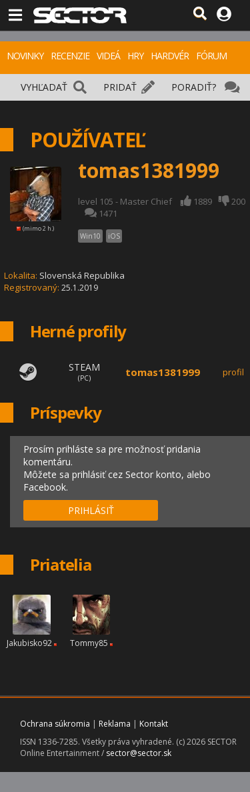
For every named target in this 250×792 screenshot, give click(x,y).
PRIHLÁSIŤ (91, 510)
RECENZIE (70, 55)
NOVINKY (25, 55)
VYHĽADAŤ (44, 87)
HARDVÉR (170, 55)
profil (233, 372)
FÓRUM (211, 55)
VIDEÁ (108, 55)
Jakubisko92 (29, 643)
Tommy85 (89, 643)
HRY (135, 55)
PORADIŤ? (193, 87)
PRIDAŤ (120, 87)
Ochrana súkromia (55, 723)
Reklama (115, 723)
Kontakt (153, 723)
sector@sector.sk (138, 753)
